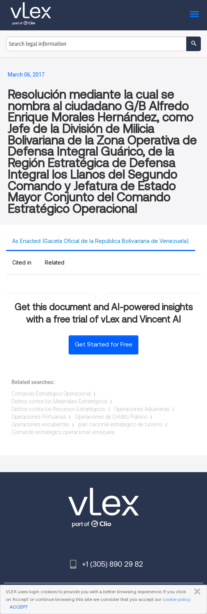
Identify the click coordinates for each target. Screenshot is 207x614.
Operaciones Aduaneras (141, 409)
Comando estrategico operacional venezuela (63, 432)
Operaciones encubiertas (40, 424)
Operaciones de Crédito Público (111, 417)
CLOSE (196, 592)
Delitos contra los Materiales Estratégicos (59, 401)
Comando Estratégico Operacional (51, 394)
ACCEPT (19, 606)
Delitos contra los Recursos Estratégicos (58, 409)
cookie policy (176, 599)
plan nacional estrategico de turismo (120, 424)
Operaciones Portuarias (39, 417)
